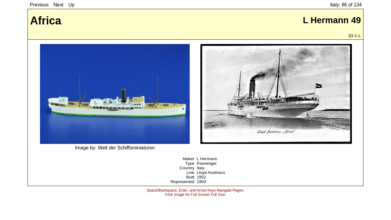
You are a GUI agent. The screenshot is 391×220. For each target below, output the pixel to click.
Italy (200, 168)
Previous (39, 4)
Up (71, 4)
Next (58, 4)
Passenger (207, 163)
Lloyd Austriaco (211, 172)
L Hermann (207, 158)
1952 (201, 177)
